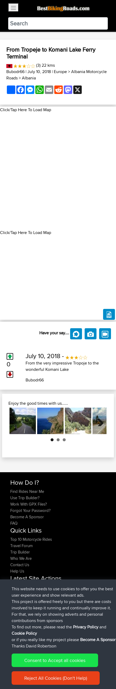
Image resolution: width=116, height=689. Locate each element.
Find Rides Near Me (27, 491)
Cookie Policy (24, 636)
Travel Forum (21, 545)
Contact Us (19, 565)
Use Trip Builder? (25, 498)
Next (98, 421)
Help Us (17, 571)
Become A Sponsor (27, 517)
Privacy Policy (85, 630)
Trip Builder (20, 552)
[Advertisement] (58, 171)
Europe (60, 72)
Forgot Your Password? (30, 510)
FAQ (13, 523)
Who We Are (21, 558)
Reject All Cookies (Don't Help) (55, 680)
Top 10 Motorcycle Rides (31, 539)
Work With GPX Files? (28, 504)
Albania (29, 78)
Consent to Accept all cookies (54, 663)
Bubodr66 (15, 72)
